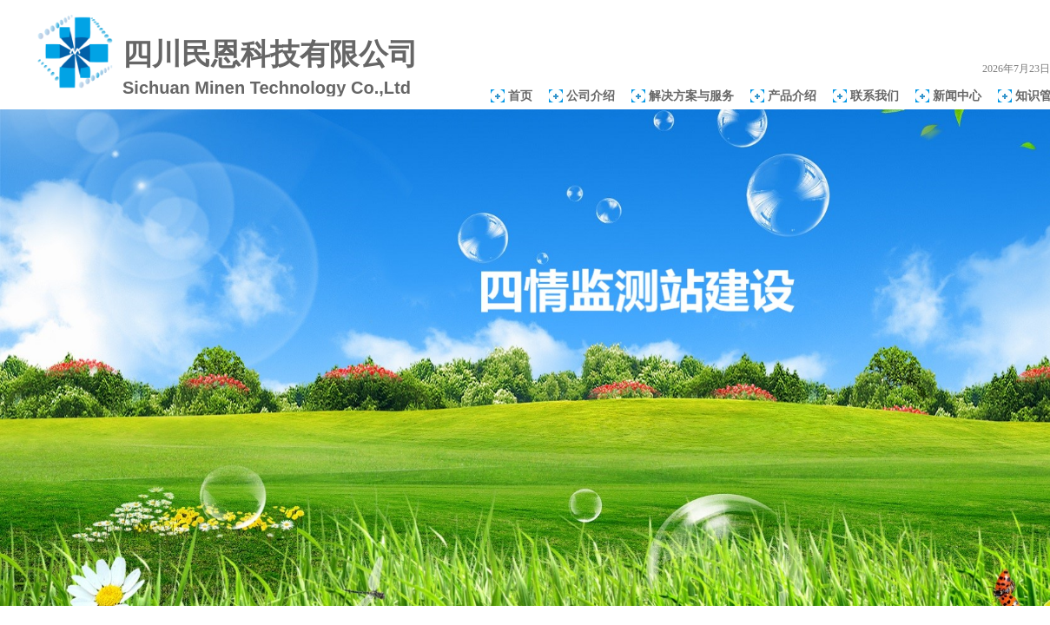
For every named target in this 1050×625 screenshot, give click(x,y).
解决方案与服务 (691, 95)
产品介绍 (792, 95)
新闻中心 (957, 95)
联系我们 (874, 95)
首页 (520, 95)
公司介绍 (590, 95)
